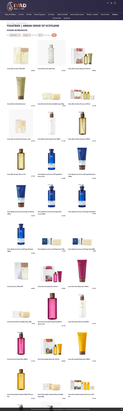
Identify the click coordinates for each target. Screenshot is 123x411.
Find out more (75, 409)
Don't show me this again (84, 409)
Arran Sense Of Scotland (21, 23)
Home (8, 23)
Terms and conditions (48, 394)
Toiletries (13, 23)
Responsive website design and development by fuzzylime (93, 398)
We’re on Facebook (16, 404)
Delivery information (48, 398)
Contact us (46, 401)
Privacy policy (47, 396)
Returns (45, 399)
